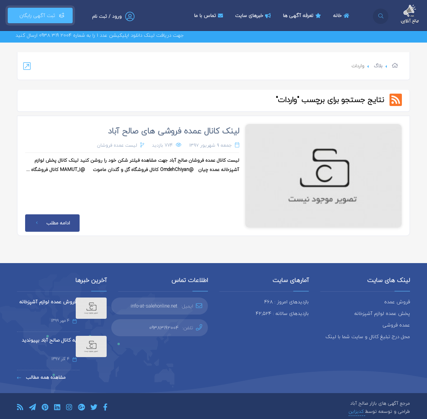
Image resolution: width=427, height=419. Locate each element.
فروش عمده (397, 302)
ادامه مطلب (51, 223)
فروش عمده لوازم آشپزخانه (48, 302)
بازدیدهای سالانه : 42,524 (282, 313)
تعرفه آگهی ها (303, 15)
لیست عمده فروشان (117, 145)
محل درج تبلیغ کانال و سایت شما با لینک (367, 336)
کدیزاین (357, 411)
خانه (342, 15)
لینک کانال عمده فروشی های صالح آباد (173, 131)
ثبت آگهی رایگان (40, 15)
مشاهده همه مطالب (41, 377)
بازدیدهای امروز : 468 (286, 302)
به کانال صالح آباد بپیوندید (49, 340)
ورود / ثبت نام (107, 16)
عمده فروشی (396, 325)
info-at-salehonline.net (154, 306)
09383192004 (164, 327)
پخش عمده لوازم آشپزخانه (382, 313)
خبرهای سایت (254, 15)
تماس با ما (209, 15)
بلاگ (378, 66)
